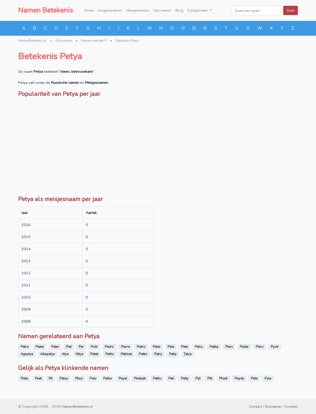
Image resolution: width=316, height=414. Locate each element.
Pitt (209, 378)
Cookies (291, 406)
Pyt (198, 378)
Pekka (214, 347)
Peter (55, 347)
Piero (260, 347)
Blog (179, 10)
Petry (158, 354)
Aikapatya (47, 354)
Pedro (109, 347)
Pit (50, 378)
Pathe (107, 378)
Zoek (291, 10)
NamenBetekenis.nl (32, 41)
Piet (69, 347)
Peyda (239, 378)
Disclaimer (273, 406)
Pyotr (275, 347)
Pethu (109, 354)
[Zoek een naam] (256, 10)
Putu (93, 378)
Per (81, 347)
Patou (63, 378)
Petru (199, 347)
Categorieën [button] (198, 10)
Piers (229, 347)
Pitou (79, 378)
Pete (171, 347)
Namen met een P (94, 41)
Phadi (223, 378)
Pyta (268, 378)
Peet (38, 378)
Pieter (40, 347)
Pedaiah (140, 378)
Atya (65, 354)
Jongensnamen (110, 10)
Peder (244, 347)
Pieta (24, 378)
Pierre (125, 347)
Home (89, 10)
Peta (254, 378)
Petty (173, 354)
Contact (255, 406)
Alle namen (162, 10)
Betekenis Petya (127, 41)
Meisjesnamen (137, 10)
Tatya (188, 354)
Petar (157, 347)
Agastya (27, 354)
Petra (24, 347)
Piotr (94, 347)
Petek (94, 354)
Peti (171, 378)
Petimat (126, 354)
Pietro (141, 347)
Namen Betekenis (45, 10)
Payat (123, 378)
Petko (143, 354)
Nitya (79, 354)
